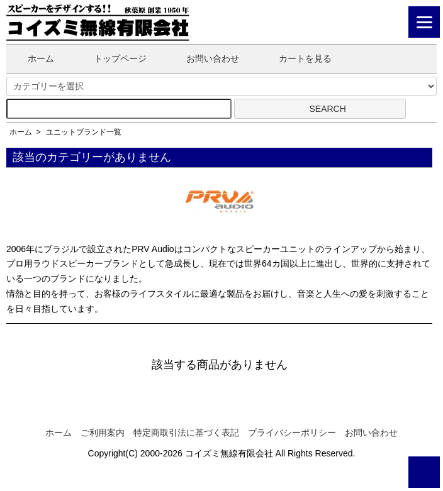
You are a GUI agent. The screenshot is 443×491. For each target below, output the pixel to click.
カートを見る (296, 58)
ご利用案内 (103, 433)
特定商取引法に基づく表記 (186, 433)
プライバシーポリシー (292, 433)
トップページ (111, 58)
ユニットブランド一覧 (83, 132)
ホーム (31, 58)
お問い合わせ (203, 58)
